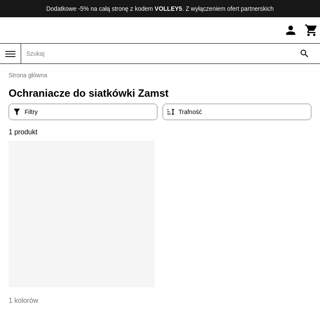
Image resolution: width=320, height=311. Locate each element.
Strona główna (28, 75)
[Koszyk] (311, 30)
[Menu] (10, 54)
